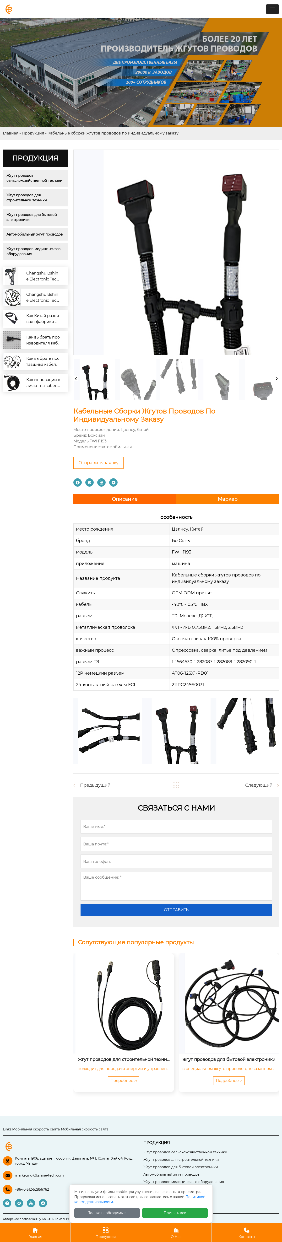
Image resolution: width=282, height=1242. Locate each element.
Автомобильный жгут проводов (34, 234)
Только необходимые (107, 1213)
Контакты (247, 1232)
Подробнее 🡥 (123, 1080)
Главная (10, 133)
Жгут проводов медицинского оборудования (33, 251)
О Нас (176, 1232)
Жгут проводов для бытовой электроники (32, 217)
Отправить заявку (98, 462)
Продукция (33, 133)
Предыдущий (95, 785)
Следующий (258, 785)
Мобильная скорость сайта (36, 1129)
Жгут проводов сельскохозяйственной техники (34, 178)
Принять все (175, 1213)
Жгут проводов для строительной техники (26, 197)
